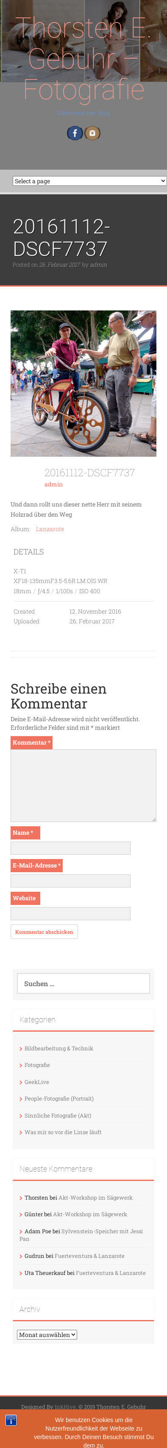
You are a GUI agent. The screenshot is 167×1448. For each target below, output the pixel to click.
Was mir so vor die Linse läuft (63, 1132)
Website (24, 898)
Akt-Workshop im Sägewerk (95, 1197)
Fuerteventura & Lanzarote (90, 1256)
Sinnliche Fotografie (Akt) (58, 1115)
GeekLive (37, 1082)
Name (23, 832)
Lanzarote (50, 529)
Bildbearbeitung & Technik (59, 1048)
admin (98, 264)
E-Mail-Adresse (37, 865)
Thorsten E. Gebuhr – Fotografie (83, 58)
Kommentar (31, 742)
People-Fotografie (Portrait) (59, 1098)
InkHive (65, 1407)
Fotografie (37, 1065)
